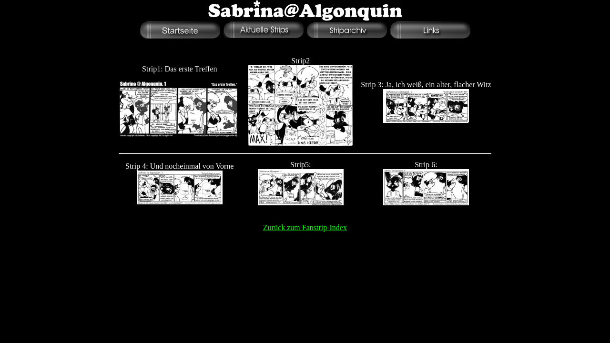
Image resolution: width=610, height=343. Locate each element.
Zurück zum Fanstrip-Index (305, 227)
